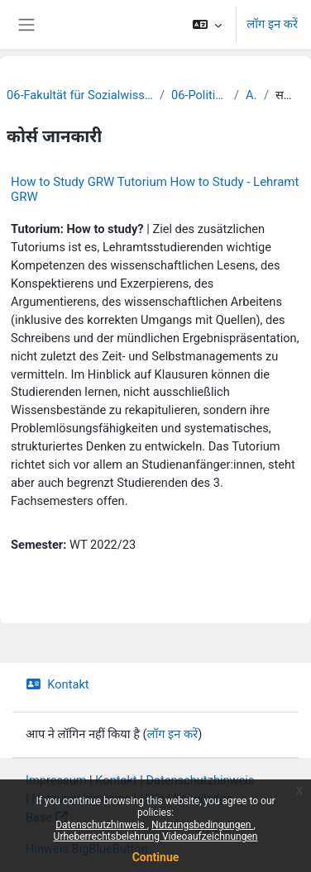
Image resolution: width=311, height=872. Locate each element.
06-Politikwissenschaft (199, 95)
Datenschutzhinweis (101, 825)
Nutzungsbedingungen (202, 825)
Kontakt (57, 684)
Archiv (251, 95)
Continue (155, 857)
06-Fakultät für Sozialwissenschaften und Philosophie (80, 95)
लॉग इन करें (272, 24)
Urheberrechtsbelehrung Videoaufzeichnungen (156, 836)
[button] (207, 25)
